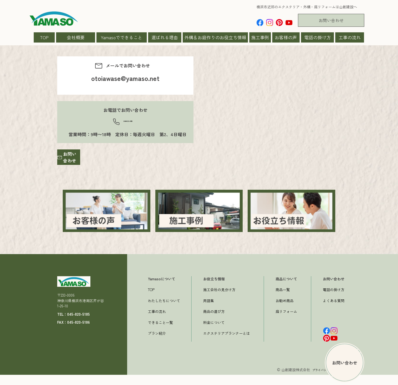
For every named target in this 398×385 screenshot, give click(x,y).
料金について (214, 332)
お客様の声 (286, 37)
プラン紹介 (157, 343)
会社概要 (76, 37)
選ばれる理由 (164, 37)
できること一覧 (160, 332)
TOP (44, 37)
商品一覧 (283, 299)
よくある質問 (333, 310)
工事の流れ (350, 37)
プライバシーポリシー (322, 380)
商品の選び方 (214, 321)
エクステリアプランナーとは (226, 343)
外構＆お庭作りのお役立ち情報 (215, 37)
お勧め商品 (285, 310)
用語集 (208, 310)
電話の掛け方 (317, 37)
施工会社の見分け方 (219, 299)
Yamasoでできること (121, 37)
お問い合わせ (331, 20)
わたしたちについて (164, 310)
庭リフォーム (286, 321)
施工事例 (260, 37)
